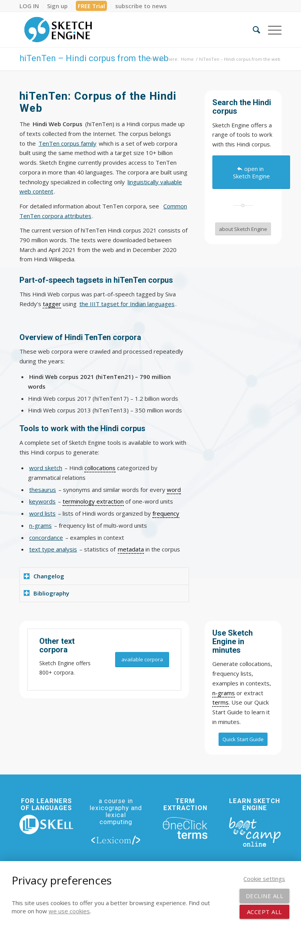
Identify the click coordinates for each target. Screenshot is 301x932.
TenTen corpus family (67, 143)
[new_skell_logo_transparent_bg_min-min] (46, 824)
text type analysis (53, 549)
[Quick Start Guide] (243, 739)
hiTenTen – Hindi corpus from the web (93, 58)
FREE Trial (91, 6)
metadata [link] (131, 549)
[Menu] (271, 29)
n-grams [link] (223, 693)
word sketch (45, 468)
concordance (46, 537)
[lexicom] (116, 840)
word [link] (174, 489)
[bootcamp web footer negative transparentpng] (255, 831)
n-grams (40, 525)
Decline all (265, 896)
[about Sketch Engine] (243, 229)
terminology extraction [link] (93, 501)
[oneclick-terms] (185, 828)
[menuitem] (31, 6)
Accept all (264, 912)
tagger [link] (52, 304)
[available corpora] (142, 659)
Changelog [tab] (44, 576)
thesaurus (42, 489)
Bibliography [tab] (46, 593)
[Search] (252, 29)
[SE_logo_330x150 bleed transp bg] (57, 29)
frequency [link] (165, 513)
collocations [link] (100, 468)
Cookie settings (264, 879)
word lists (42, 513)
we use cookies (69, 911)
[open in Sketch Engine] (251, 172)
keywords (42, 501)
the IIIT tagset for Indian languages (127, 304)
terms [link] (220, 702)
